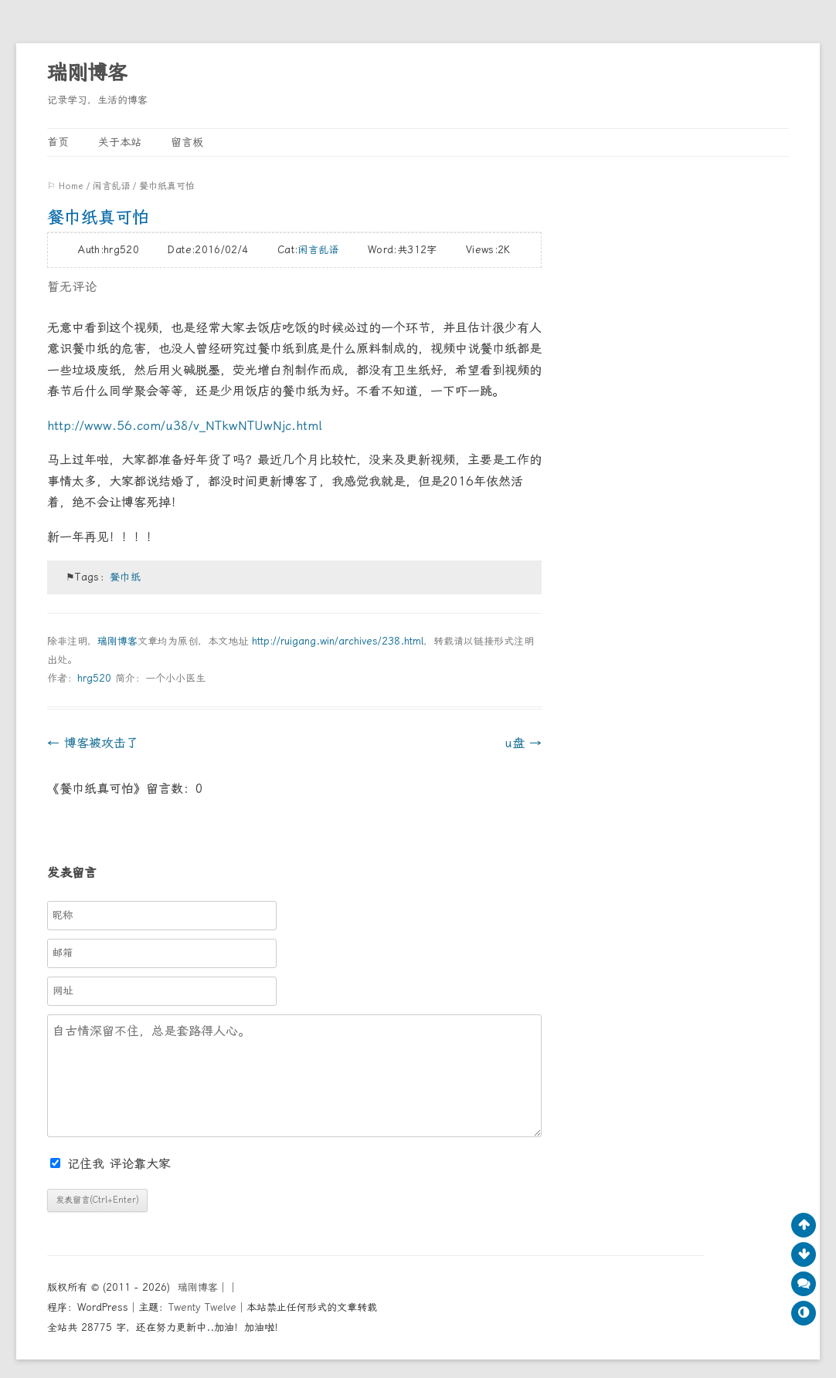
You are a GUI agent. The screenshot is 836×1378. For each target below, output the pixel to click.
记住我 (79, 1163)
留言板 (187, 142)
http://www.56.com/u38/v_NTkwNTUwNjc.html (184, 425)
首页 (58, 142)
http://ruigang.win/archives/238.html (337, 641)
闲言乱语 (111, 186)
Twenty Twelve (202, 1307)
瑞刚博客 (87, 72)
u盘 (523, 743)
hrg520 (94, 678)
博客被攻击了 (92, 743)
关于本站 (119, 142)
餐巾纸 (125, 577)
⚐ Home (65, 186)
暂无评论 (72, 286)
